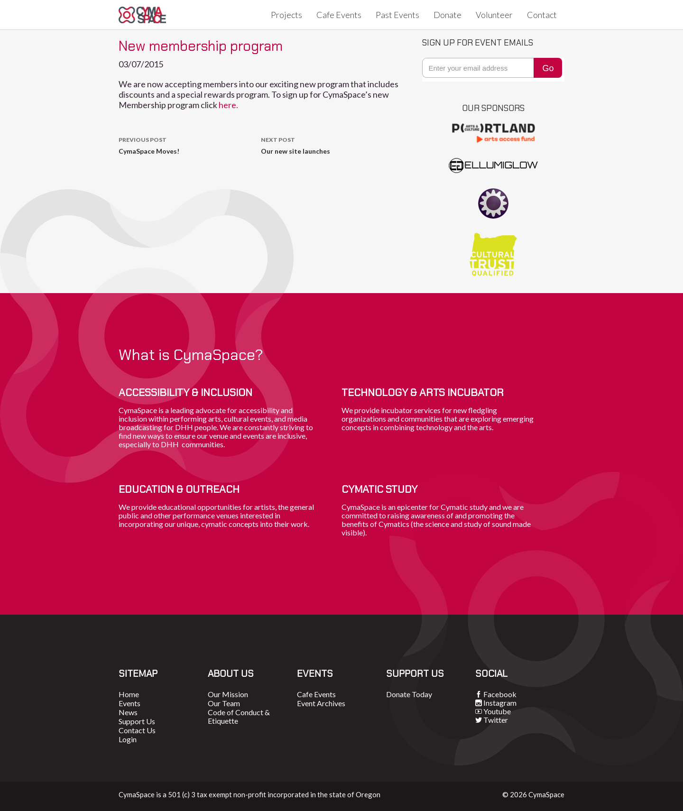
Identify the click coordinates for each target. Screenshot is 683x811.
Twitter (495, 719)
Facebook (500, 694)
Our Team (224, 703)
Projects (286, 14)
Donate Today (409, 694)
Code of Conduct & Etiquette (239, 716)
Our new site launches (332, 144)
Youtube (497, 711)
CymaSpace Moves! (190, 144)
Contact (542, 14)
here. (229, 105)
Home (129, 694)
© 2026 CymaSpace (533, 794)
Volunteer (494, 14)
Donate (447, 14)
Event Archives (321, 703)
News (128, 712)
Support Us (137, 721)
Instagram (500, 702)
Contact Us (137, 730)
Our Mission (228, 694)
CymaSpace (142, 14)
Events (129, 703)
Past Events (397, 14)
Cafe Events (338, 14)
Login (128, 739)
